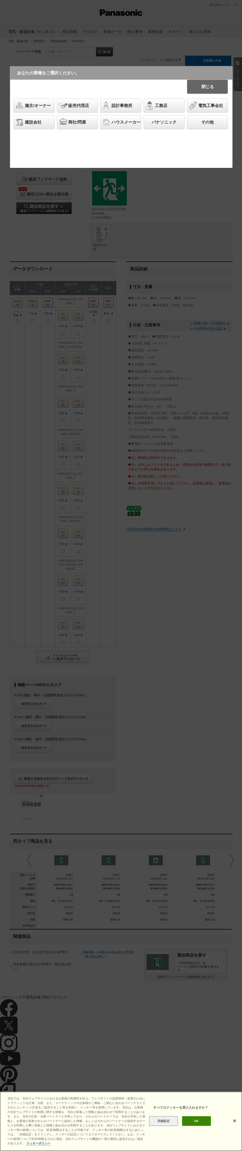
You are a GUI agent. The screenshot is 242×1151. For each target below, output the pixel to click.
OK (196, 1121)
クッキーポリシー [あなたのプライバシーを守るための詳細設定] (38, 1143)
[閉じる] (235, 1121)
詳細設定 (164, 1121)
